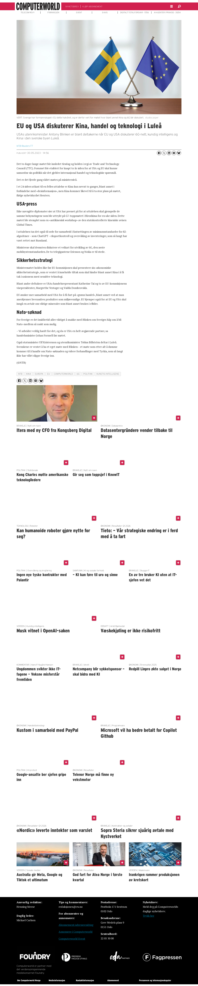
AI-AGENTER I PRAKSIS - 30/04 (167, 12)
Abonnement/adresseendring (76, 925)
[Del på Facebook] (159, 153)
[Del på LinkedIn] (169, 153)
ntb (20, 374)
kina (28, 374)
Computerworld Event (72, 938)
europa (39, 374)
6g (78, 374)
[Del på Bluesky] (178, 153)
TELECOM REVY (27, 12)
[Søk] (179, 6)
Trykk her (148, 915)
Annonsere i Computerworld (76, 931)
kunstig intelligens (108, 374)
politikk (88, 374)
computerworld (63, 374)
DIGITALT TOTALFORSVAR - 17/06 (134, 12)
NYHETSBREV (72, 6)
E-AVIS (105, 12)
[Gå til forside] (38, 6)
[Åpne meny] (171, 6)
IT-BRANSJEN (53, 12)
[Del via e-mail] (174, 153)
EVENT (79, 12)
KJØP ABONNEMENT (92, 6)
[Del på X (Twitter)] (164, 153)
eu (48, 374)
